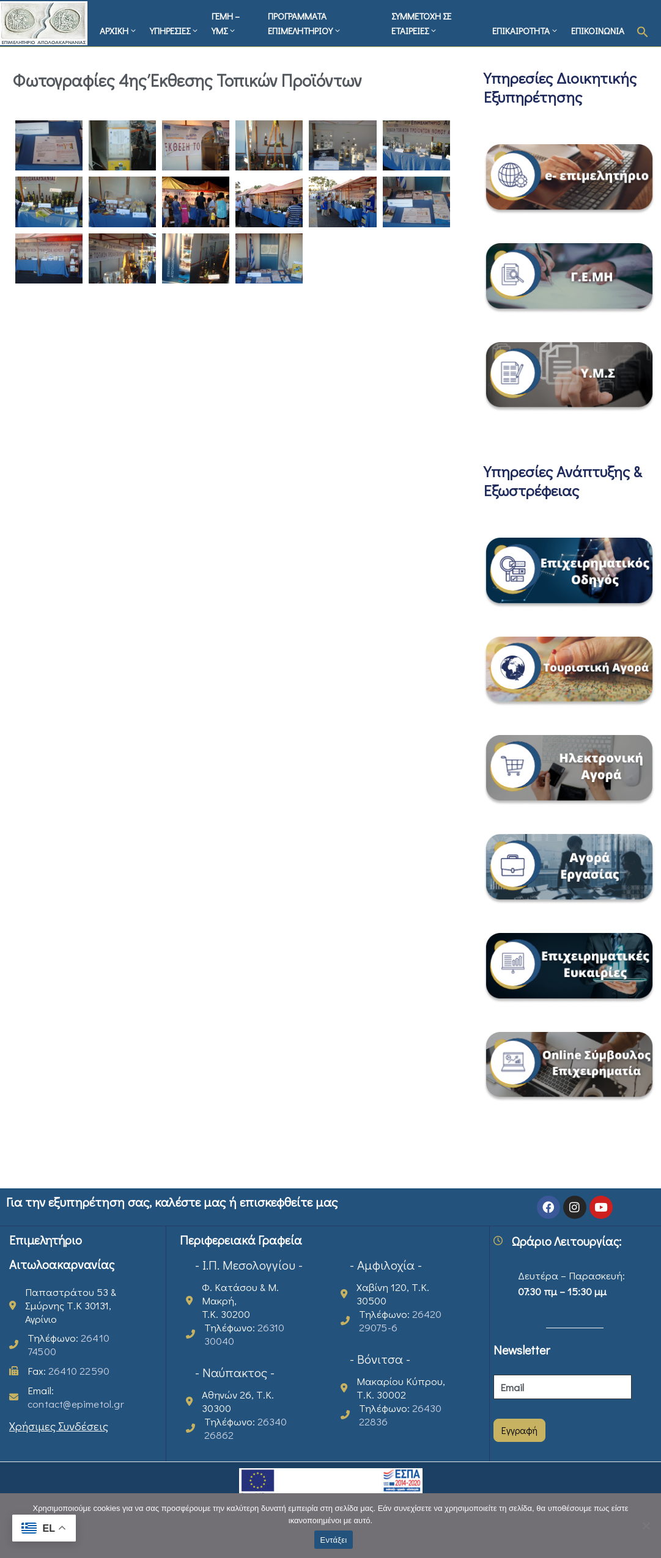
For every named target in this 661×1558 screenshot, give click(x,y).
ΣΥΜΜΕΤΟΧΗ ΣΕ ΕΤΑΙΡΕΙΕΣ (421, 23)
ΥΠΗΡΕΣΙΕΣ (174, 30)
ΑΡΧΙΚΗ (119, 30)
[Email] (562, 1387)
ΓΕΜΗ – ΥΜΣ (226, 23)
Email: (76, 1397)
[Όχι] (646, 1526)
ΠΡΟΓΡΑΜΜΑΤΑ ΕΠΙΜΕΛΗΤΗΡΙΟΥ (305, 23)
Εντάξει (333, 1540)
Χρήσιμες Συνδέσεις (58, 1425)
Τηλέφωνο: (68, 1344)
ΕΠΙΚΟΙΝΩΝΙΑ (597, 30)
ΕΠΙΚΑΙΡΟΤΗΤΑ (525, 30)
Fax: (68, 1371)
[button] (642, 29)
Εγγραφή (519, 1430)
